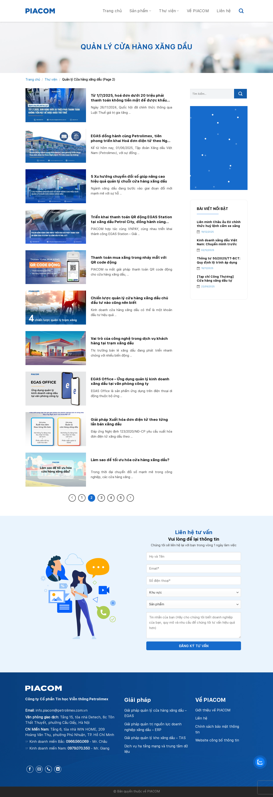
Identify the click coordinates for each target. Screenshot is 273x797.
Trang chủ (112, 10)
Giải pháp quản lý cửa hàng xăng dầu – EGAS (155, 713)
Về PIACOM (198, 10)
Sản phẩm (140, 10)
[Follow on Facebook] (30, 769)
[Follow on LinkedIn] (57, 769)
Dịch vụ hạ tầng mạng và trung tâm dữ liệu (156, 749)
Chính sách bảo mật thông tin (217, 729)
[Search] (241, 11)
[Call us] (48, 769)
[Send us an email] (39, 769)
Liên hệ (224, 10)
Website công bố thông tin (217, 740)
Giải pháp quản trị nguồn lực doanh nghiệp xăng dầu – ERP (153, 727)
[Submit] (240, 93)
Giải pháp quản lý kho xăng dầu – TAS (155, 738)
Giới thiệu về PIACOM (213, 710)
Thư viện (169, 10)
